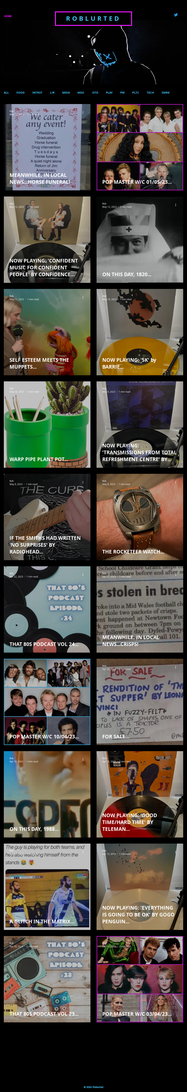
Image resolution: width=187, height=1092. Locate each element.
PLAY (109, 92)
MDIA (66, 92)
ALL (6, 92)
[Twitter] (176, 15)
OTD (95, 92)
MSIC (81, 92)
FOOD (20, 92)
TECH (150, 92)
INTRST (37, 92)
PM (122, 92)
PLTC (135, 92)
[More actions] (84, 112)
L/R (52, 92)
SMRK (166, 92)
